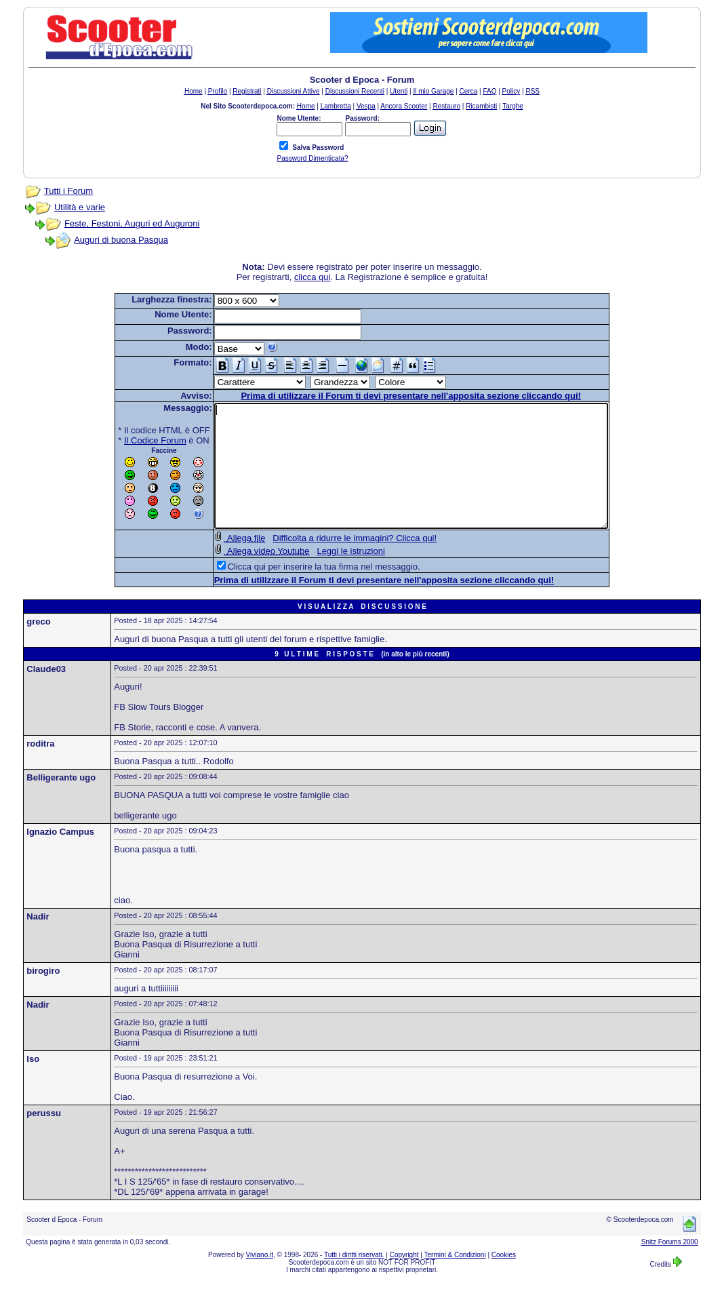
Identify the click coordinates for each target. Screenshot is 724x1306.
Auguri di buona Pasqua (121, 240)
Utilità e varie (79, 207)
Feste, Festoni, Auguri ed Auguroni (131, 223)
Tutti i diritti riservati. (354, 1279)
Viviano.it (259, 1279)
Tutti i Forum (68, 191)
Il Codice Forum (131, 440)
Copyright (404, 1279)
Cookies (503, 1279)
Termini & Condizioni (455, 1279)
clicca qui (312, 277)
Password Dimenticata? (312, 158)
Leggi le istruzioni (327, 575)
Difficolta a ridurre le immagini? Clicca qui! (331, 562)
